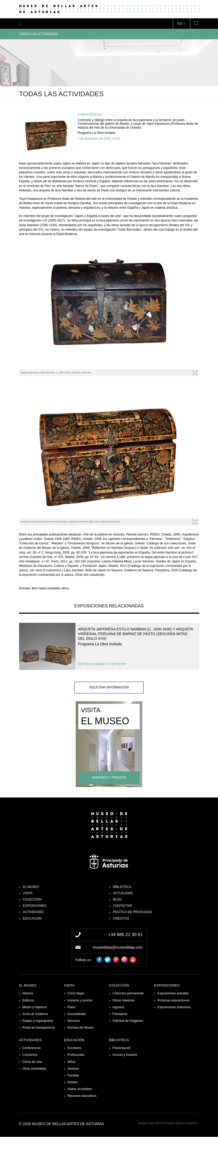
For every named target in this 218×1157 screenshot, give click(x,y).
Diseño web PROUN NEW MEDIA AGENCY (168, 1123)
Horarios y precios (80, 1000)
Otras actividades (34, 1068)
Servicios (73, 1021)
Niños (71, 1062)
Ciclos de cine (32, 1062)
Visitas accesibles (79, 1089)
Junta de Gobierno (35, 1014)
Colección (32, 899)
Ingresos (119, 1007)
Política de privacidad (132, 912)
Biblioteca (122, 887)
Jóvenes (73, 1068)
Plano (71, 1007)
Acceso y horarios (125, 1055)
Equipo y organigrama (37, 1021)
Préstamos (120, 1014)
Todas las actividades (109, 34)
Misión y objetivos (34, 1007)
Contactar (122, 906)
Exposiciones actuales (172, 993)
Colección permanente (128, 993)
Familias (73, 1075)
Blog (117, 899)
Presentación (122, 1048)
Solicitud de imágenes (128, 1021)
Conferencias (31, 1048)
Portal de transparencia (38, 1027)
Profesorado (75, 1055)
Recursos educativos (81, 1096)
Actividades (33, 912)
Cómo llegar (75, 993)
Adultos (72, 1082)
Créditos (121, 918)
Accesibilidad (76, 1014)
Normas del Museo (80, 1027)
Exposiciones (35, 906)
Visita (28, 893)
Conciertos (29, 1055)
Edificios (28, 1000)
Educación (32, 918)
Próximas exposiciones (173, 1000)
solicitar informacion (109, 687)
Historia (27, 993)
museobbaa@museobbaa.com (118, 947)
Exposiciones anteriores (174, 1007)
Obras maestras (124, 1000)
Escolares (74, 1048)
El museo (31, 887)
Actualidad (123, 893)
